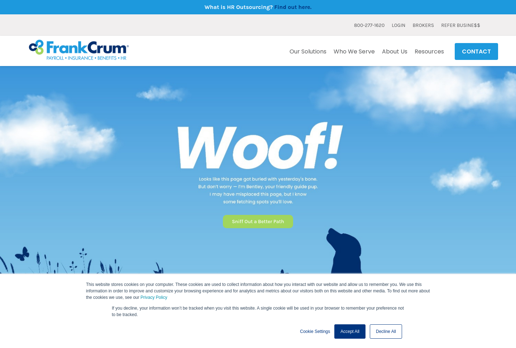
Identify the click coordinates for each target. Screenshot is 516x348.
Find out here (292, 7)
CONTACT (476, 51)
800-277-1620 (369, 25)
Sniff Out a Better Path (258, 221)
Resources (429, 51)
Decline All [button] (386, 331)
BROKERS (423, 25)
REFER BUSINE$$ (460, 25)
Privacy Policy (153, 297)
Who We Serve (354, 51)
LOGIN (398, 25)
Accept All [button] (349, 331)
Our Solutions (308, 51)
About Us (394, 51)
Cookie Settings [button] (315, 331)
